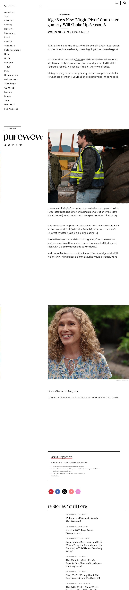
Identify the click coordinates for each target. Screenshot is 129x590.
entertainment (64, 15)
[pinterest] (3, 199)
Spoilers (25, 39)
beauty (16, 8)
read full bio (55, 476)
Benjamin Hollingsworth (30, 212)
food (27, 8)
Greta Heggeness (56, 32)
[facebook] (57, 491)
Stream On (54, 398)
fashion (5, 8)
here (76, 391)
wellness (38, 8)
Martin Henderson (55, 226)
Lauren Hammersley (92, 243)
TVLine (79, 59)
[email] (78, 491)
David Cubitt (70, 215)
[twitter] (64, 491)
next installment (37, 63)
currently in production (68, 63)
